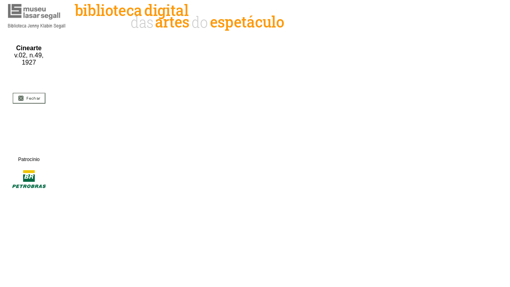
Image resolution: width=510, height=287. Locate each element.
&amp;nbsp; (280, 150)
